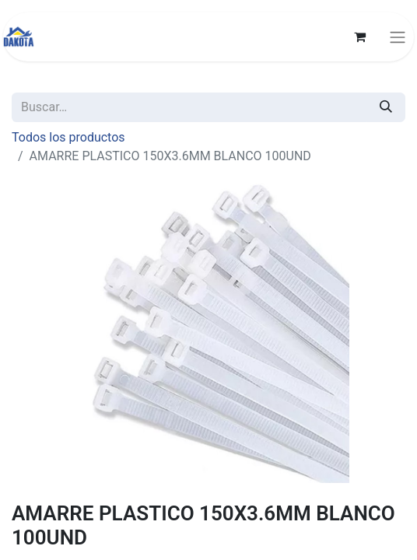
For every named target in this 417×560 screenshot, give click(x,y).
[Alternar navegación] (397, 37)
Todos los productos (68, 137)
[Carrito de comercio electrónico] (359, 36)
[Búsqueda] (385, 107)
